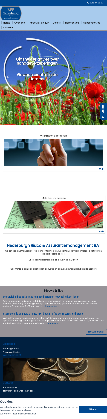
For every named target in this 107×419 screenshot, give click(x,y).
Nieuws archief (96, 331)
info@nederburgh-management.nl (23, 390)
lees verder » (52, 306)
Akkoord (93, 409)
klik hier (32, 413)
